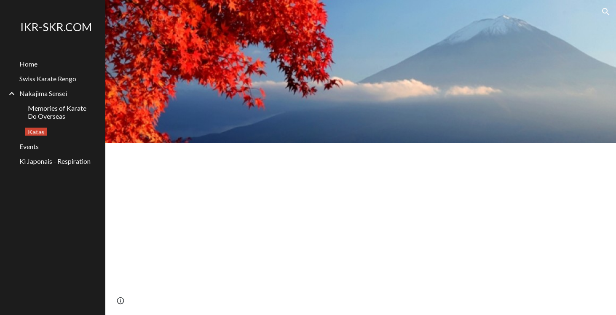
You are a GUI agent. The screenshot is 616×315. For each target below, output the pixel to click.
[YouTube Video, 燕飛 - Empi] (478, 229)
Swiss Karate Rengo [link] (47, 79)
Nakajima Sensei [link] (43, 93)
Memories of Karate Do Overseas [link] (57, 112)
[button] (606, 12)
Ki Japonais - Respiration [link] (55, 161)
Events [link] (29, 146)
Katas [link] (36, 132)
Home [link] (28, 64)
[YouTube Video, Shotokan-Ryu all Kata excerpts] (243, 229)
